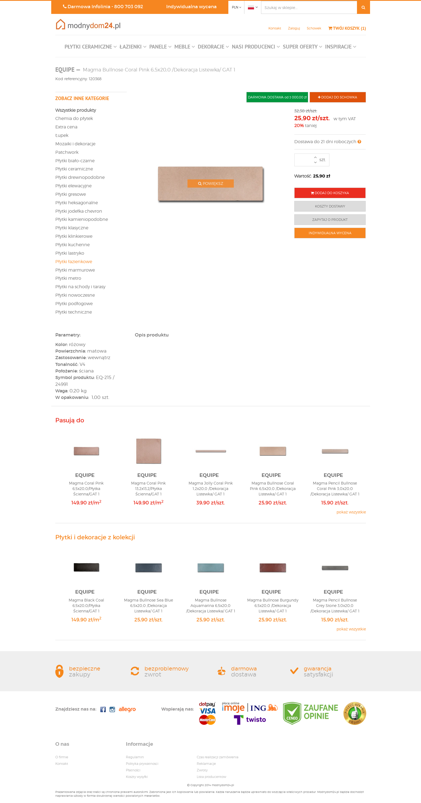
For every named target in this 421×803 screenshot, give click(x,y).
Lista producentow (211, 777)
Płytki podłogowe (74, 303)
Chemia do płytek (74, 118)
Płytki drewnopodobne (80, 177)
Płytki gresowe (70, 194)
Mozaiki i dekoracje (75, 143)
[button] (91, 48)
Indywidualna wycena (191, 7)
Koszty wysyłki (137, 777)
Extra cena (66, 127)
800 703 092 (128, 7)
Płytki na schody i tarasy (80, 286)
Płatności (133, 770)
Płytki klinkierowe (73, 236)
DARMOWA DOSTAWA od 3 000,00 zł (277, 97)
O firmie (61, 757)
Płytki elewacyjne (73, 185)
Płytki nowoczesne (75, 295)
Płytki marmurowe (75, 270)
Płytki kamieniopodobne (81, 219)
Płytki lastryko (69, 253)
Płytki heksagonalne (76, 202)
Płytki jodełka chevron (78, 211)
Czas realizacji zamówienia (217, 757)
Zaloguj (294, 28)
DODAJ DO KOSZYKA (330, 193)
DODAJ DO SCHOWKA (337, 97)
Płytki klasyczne (71, 227)
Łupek (61, 135)
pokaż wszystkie (351, 512)
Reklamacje (206, 764)
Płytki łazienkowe (73, 261)
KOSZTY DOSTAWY (330, 206)
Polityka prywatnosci (142, 764)
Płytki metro (68, 278)
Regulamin (135, 757)
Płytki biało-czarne (75, 160)
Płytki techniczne (73, 312)
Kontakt (274, 28)
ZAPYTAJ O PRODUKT (330, 220)
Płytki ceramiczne (74, 169)
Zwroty (202, 770)
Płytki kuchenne (72, 244)
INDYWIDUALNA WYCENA (330, 233)
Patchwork (66, 152)
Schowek (314, 28)
